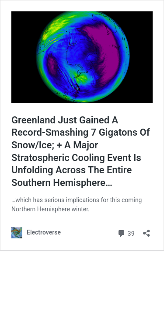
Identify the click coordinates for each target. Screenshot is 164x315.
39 (125, 232)
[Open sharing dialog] (146, 230)
